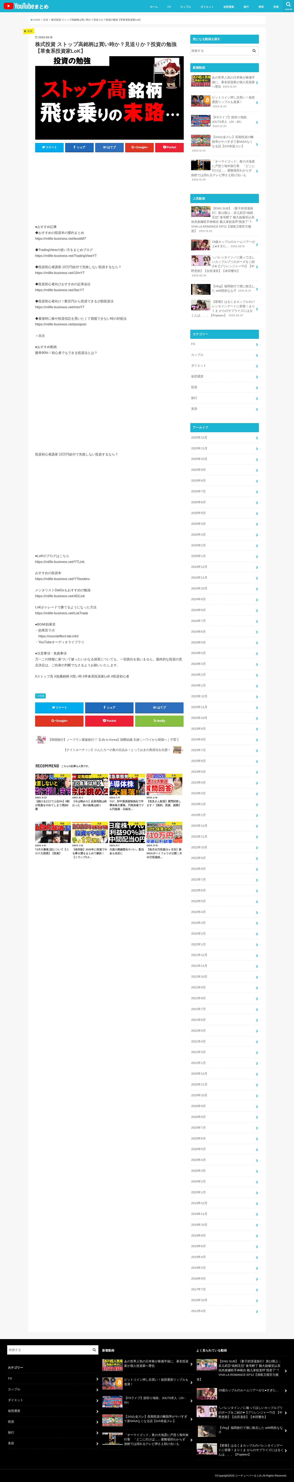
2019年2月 (198, 1267)
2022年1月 (198, 944)
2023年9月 (198, 728)
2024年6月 (198, 631)
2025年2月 (198, 545)
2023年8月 (198, 739)
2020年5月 (198, 1149)
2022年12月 (199, 825)
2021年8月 (198, 998)
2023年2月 (198, 804)
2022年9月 (198, 858)
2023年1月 (198, 815)
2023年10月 (199, 717)
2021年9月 (198, 987)
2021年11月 (199, 965)
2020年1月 (198, 1192)
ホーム (154, 6)
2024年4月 (198, 653)
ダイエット (207, 6)
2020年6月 (198, 1138)
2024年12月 (199, 566)
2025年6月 (198, 502)
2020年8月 (198, 1116)
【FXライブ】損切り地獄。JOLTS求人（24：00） (220, 121)
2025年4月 (198, 523)
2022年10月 (199, 847)
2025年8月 (198, 480)
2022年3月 (198, 922)
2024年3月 (198, 663)
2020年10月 (199, 1095)
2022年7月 (198, 879)
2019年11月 (199, 1214)
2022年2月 (198, 933)
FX (169, 6)
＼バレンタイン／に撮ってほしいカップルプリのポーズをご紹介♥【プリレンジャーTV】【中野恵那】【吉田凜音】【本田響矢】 (223, 266)
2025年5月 (198, 513)
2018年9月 (198, 1278)
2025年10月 (199, 459)
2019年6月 (198, 1246)
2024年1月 (198, 685)
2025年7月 (198, 491)
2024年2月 (198, 674)
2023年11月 (199, 707)
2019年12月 (199, 1203)
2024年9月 (198, 599)
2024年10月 (199, 588)
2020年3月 (198, 1170)
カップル (185, 6)
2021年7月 (198, 1009)
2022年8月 (198, 868)
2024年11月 (199, 577)
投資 (276, 6)
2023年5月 (198, 771)
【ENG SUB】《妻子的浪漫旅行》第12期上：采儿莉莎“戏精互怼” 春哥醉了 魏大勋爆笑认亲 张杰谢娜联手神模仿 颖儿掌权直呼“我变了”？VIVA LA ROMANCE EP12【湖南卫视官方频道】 (222, 219)
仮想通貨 (228, 6)
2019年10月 (199, 1224)
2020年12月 (199, 1073)
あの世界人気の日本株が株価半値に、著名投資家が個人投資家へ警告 (223, 81)
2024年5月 (198, 642)
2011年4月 (198, 1311)
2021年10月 (199, 976)
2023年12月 (199, 696)
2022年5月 (198, 901)
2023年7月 (198, 750)
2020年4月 (198, 1160)
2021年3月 (198, 1052)
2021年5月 (198, 1030)
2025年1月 (198, 556)
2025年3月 (198, 534)
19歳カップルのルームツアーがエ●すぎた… (223, 245)
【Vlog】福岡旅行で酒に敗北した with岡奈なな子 (223, 289)
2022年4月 (198, 912)
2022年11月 (199, 836)
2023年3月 (198, 793)
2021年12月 (199, 955)
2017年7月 (198, 1289)
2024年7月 (198, 620)
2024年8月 (198, 610)
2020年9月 (198, 1106)
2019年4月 (198, 1257)
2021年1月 (198, 1062)
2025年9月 (198, 469)
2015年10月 (199, 1300)
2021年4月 (198, 1041)
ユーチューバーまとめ (248, 1475)
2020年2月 (198, 1181)
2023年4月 (198, 782)
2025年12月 (199, 437)
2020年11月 (199, 1084)
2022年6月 (198, 890)
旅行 (246, 6)
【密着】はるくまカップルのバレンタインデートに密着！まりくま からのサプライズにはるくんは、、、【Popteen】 (223, 308)
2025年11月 (199, 448)
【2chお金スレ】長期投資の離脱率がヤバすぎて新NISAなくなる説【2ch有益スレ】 (222, 144)
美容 (261, 6)
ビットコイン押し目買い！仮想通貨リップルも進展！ (223, 101)
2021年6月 (198, 1019)
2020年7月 (198, 1127)
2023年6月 (198, 761)
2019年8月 (198, 1235)
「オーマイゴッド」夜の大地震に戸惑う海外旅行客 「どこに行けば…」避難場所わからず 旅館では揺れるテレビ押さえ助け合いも (223, 170)
